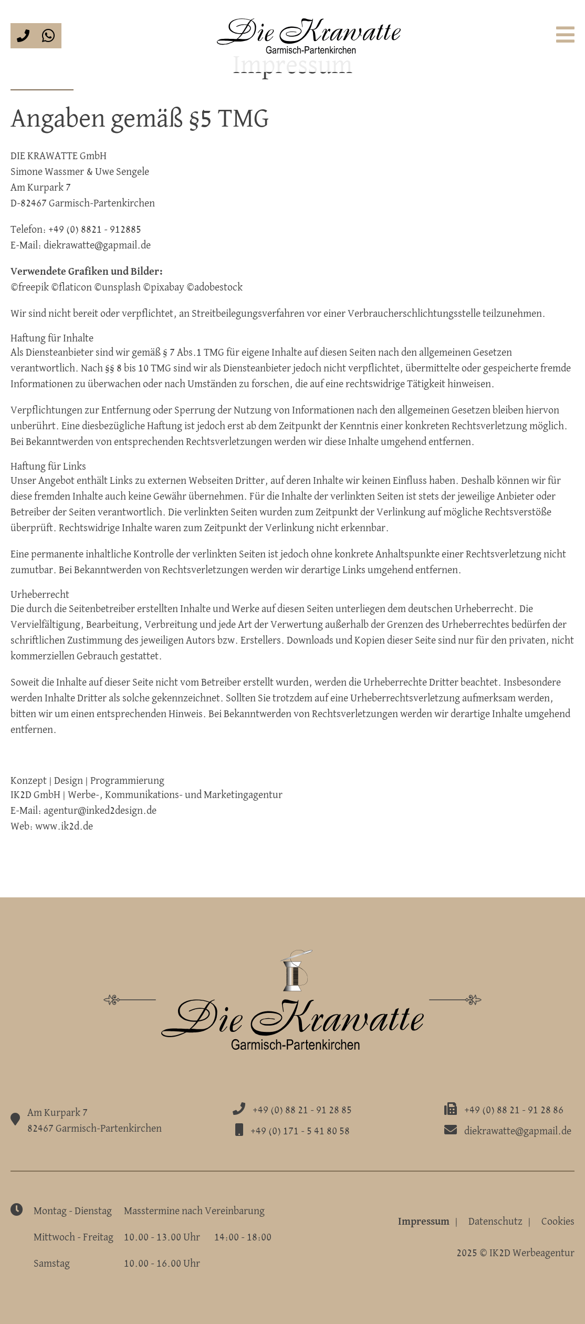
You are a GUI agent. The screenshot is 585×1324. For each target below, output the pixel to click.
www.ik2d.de (64, 826)
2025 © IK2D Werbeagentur (515, 1253)
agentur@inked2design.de (100, 810)
